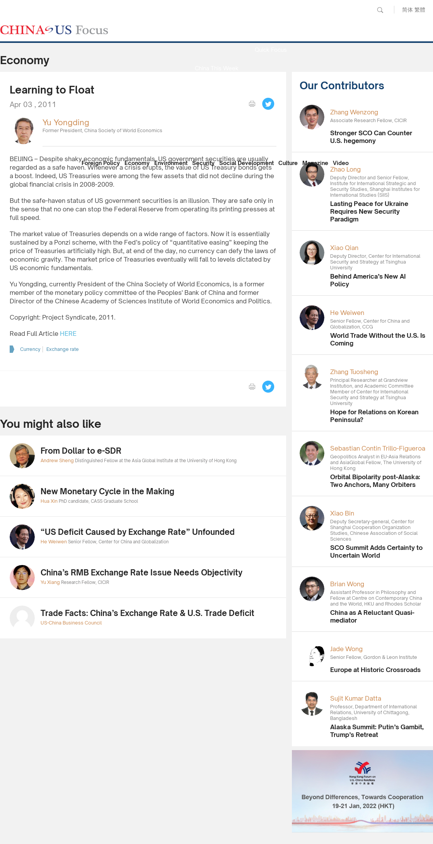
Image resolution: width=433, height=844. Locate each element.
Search (380, 10)
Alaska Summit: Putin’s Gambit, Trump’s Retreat (377, 730)
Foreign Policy (101, 163)
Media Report (216, 86)
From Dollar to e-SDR (81, 451)
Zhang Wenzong (354, 112)
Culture (288, 163)
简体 (407, 9)
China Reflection (216, 124)
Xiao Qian (344, 248)
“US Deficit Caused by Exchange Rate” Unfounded (138, 532)
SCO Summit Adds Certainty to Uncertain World (376, 551)
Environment (171, 163)
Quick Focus (271, 49)
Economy (137, 163)
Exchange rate (62, 349)
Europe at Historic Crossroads (375, 670)
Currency (30, 349)
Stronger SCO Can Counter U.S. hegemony (371, 137)
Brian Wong (347, 584)
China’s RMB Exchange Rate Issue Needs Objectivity (141, 572)
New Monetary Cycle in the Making (107, 491)
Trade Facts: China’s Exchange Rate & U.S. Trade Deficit (147, 613)
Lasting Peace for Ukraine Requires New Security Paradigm (369, 211)
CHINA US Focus (54, 29)
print (252, 104)
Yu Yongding (66, 122)
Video (341, 163)
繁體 (419, 9)
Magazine (315, 163)
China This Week (217, 68)
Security (203, 163)
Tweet (268, 104)
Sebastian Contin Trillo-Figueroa (377, 448)
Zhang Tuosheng (354, 372)
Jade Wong (346, 649)
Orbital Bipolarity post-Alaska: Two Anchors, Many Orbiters (375, 480)
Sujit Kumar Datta (355, 698)
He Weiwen (347, 312)
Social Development (246, 163)
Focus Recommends (216, 105)
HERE (68, 333)
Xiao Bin (342, 513)
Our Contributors (216, 142)
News (270, 31)
